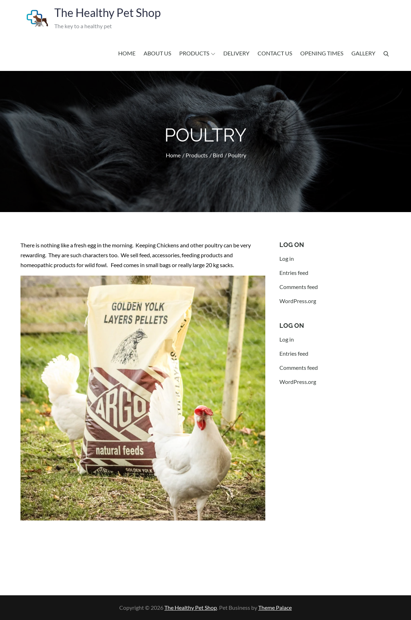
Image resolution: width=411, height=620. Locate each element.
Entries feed (293, 272)
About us (157, 53)
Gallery (363, 53)
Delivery (236, 53)
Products (197, 53)
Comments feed (298, 286)
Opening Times (321, 53)
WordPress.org (297, 300)
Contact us (275, 53)
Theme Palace (275, 607)
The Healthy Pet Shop (107, 12)
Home (126, 53)
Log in (286, 258)
